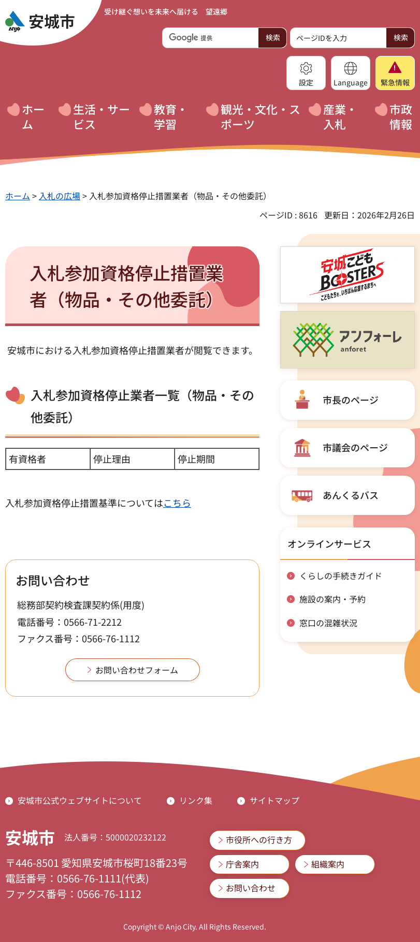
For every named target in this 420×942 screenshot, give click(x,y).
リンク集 (195, 800)
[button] (306, 73)
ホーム (17, 195)
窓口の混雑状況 (328, 622)
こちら (177, 502)
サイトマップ (274, 800)
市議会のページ (355, 447)
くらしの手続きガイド (340, 575)
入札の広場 (59, 195)
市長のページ (351, 399)
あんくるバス (351, 495)
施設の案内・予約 (332, 599)
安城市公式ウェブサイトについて (80, 800)
